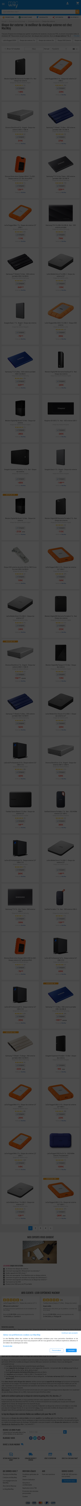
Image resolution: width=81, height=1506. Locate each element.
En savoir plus (7, 1346)
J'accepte (71, 1350)
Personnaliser (56, 1350)
